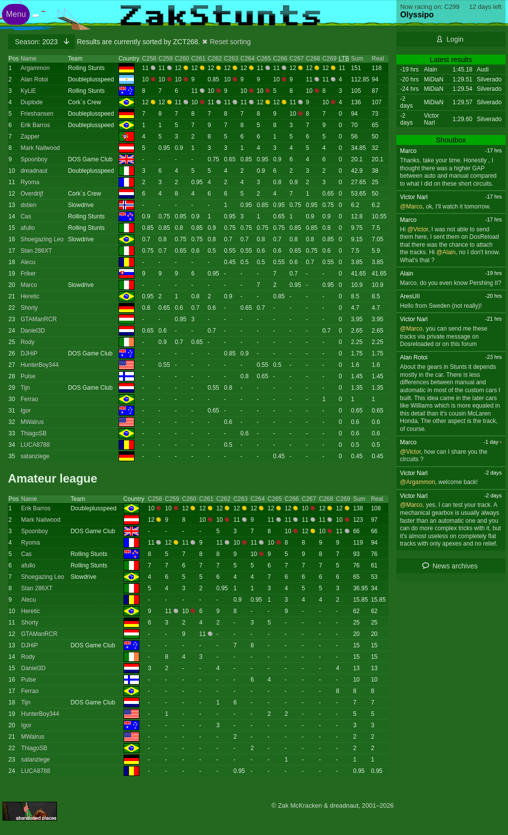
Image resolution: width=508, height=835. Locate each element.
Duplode (31, 102)
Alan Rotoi (34, 79)
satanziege (34, 456)
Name (28, 58)
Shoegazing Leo (42, 239)
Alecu (27, 262)
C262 (214, 58)
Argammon (35, 68)
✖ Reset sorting (226, 42)
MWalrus (32, 421)
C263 (231, 58)
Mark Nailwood (40, 147)
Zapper (29, 136)
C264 (247, 58)
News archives (455, 566)
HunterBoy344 (39, 364)
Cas (25, 216)
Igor (25, 410)
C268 (313, 58)
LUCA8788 (35, 444)
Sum (357, 58)
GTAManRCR (38, 319)
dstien (28, 205)
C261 (198, 58)
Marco (28, 284)
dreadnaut (33, 170)
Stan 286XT (36, 250)
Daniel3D (32, 330)
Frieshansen (36, 113)
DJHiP (28, 353)
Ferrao (29, 399)
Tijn (25, 387)
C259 (165, 58)
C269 (329, 58)
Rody (27, 342)
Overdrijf (31, 193)
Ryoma (29, 182)
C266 (280, 58)
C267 (297, 58)
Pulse (27, 376)
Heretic (29, 296)
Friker (28, 273)
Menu (16, 14)
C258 (149, 58)
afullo (27, 227)
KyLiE (28, 90)
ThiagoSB (33, 433)
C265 (264, 58)
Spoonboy (33, 159)
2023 (37, 42)
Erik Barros (35, 125)
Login (454, 39)
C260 (182, 58)
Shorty (29, 307)
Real (378, 58)
